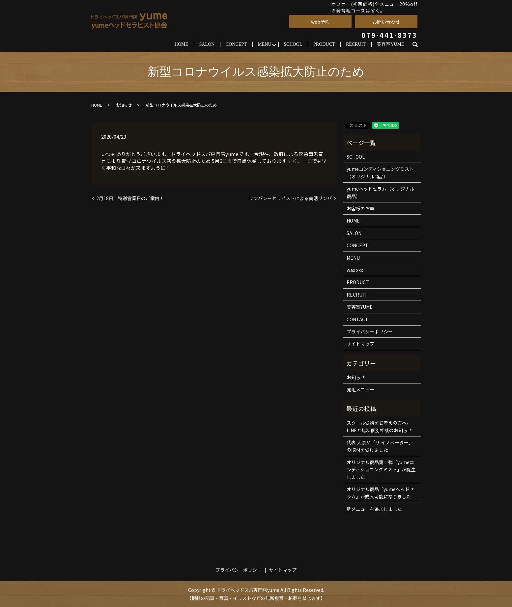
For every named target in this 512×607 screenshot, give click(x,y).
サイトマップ (360, 343)
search (418, 44)
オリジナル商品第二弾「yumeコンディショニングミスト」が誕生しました (381, 469)
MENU (264, 44)
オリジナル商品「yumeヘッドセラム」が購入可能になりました (380, 493)
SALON (207, 44)
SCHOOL (293, 44)
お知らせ (124, 105)
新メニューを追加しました (374, 509)
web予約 (320, 21)
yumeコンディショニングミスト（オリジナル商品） (380, 172)
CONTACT (357, 319)
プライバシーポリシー (370, 331)
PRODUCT (324, 44)
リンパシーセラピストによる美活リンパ (290, 198)
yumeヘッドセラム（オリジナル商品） (380, 192)
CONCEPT (236, 44)
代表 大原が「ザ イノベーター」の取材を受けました (380, 446)
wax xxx (355, 270)
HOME (181, 44)
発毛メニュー (360, 389)
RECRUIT (356, 44)
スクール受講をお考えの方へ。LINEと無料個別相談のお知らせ (379, 426)
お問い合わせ (386, 21)
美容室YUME (390, 44)
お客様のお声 (360, 208)
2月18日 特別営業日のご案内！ (130, 198)
